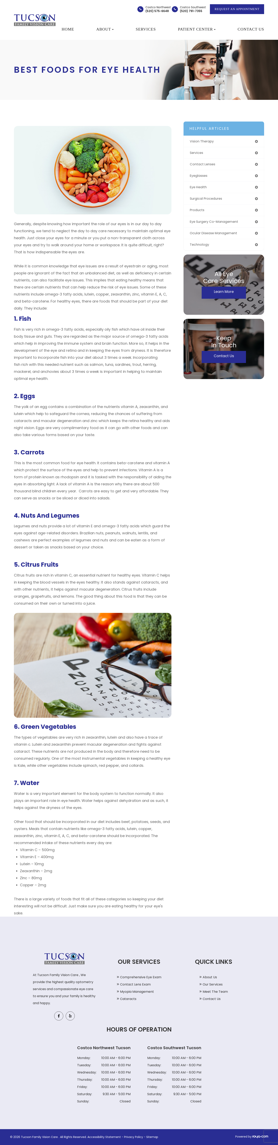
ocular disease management (216, 236)
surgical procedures (208, 200)
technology (200, 247)
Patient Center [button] (197, 29)
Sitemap (152, 1137)
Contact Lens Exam (135, 984)
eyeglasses (200, 177)
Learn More (224, 295)
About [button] (105, 29)
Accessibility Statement (104, 1137)
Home (68, 29)
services (197, 153)
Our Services (213, 984)
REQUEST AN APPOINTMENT (237, 9)
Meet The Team (215, 991)
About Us (210, 977)
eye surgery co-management (216, 224)
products (198, 212)
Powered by (251, 1137)
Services (146, 29)
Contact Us (251, 29)
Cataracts (128, 999)
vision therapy (203, 141)
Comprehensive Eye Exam (140, 977)
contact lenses (204, 165)
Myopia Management (137, 991)
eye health (199, 188)
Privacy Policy (133, 1137)
